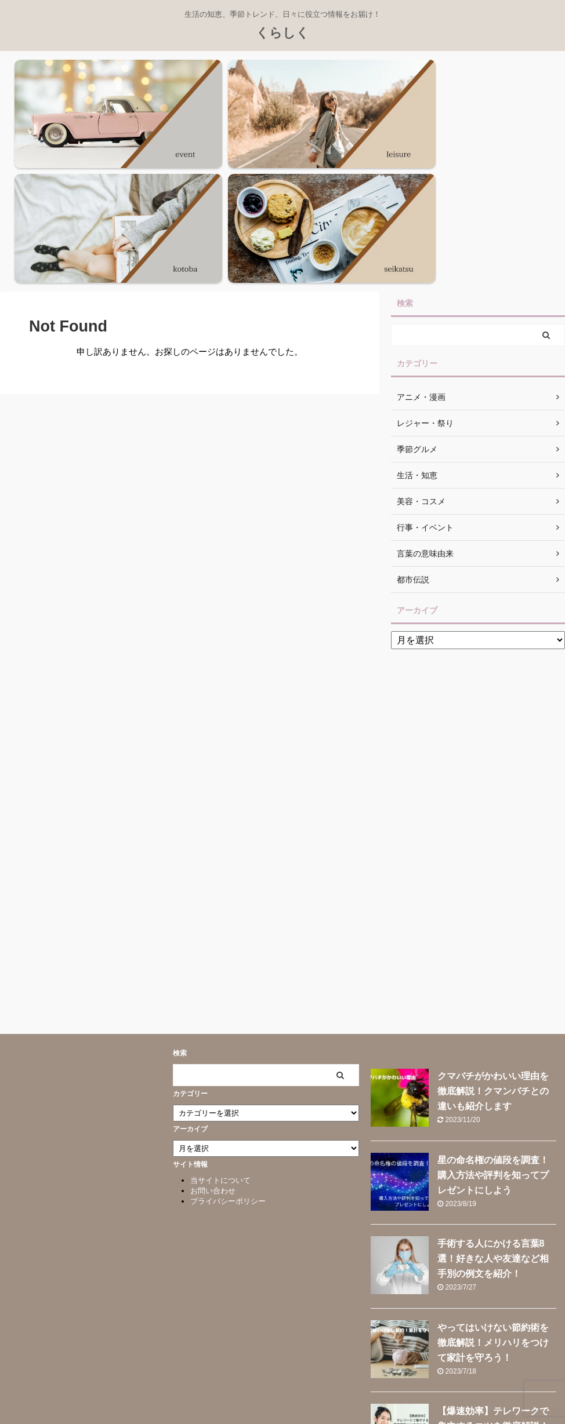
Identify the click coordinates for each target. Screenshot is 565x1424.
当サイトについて (220, 1025)
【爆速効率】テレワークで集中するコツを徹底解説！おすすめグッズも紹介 (493, 1270)
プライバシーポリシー (228, 1045)
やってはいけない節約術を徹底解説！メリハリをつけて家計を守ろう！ (493, 1187)
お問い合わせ (213, 1035)
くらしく (282, 33)
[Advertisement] (478, 673)
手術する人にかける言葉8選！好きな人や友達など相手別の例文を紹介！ (493, 1103)
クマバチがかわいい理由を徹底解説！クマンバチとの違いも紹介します (493, 936)
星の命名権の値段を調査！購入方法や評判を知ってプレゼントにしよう (493, 1019)
